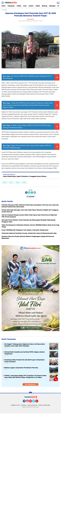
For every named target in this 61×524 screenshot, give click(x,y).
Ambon (31, 6)
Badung (44, 6)
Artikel (37, 6)
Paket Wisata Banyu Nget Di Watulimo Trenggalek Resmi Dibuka (24, 176)
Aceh (24, 6)
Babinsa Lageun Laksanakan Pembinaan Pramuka (21, 368)
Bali (59, 6)
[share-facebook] (26, 192)
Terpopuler (11, 6)
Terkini (24, 182)
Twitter (34, 402)
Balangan (52, 6)
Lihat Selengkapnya (30, 384)
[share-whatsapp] (32, 192)
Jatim (11, 182)
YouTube (38, 402)
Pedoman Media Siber (44, 405)
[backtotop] (30, 393)
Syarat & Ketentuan (32, 405)
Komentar (30, 196)
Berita (4, 182)
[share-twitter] (29, 192)
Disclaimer (23, 405)
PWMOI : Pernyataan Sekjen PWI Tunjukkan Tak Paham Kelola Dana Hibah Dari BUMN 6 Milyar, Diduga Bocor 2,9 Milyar (25, 376)
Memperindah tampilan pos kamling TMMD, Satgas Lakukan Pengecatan (24, 353)
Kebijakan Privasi (15, 405)
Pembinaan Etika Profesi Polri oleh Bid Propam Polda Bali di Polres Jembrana (24, 360)
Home (3, 6)
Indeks (19, 6)
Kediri (17, 182)
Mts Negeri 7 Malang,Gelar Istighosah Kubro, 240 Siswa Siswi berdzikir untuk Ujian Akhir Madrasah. (24, 345)
